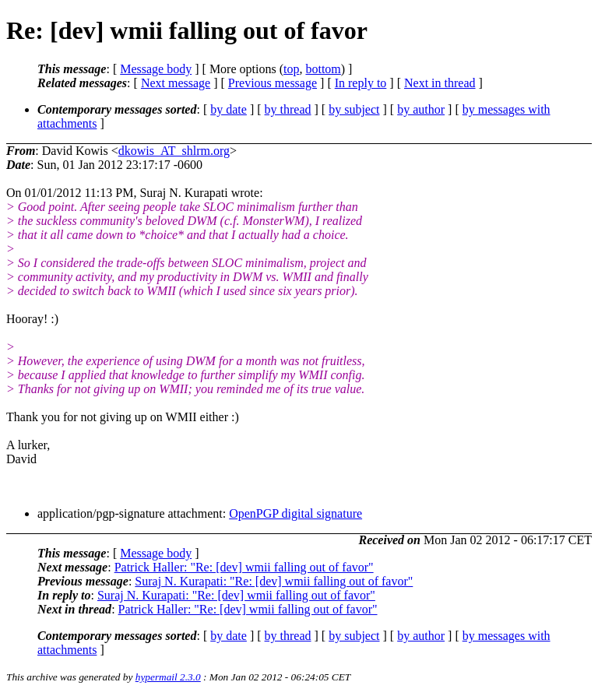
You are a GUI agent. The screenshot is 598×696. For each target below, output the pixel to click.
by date (228, 109)
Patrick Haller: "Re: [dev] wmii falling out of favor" (244, 567)
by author (421, 109)
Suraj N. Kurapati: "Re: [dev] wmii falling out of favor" (274, 581)
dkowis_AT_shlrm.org (174, 150)
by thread (288, 109)
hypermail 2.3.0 (168, 677)
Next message (175, 83)
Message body (156, 69)
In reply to (361, 83)
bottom (322, 69)
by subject (354, 109)
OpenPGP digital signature (295, 513)
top (291, 69)
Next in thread (440, 83)
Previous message (272, 83)
